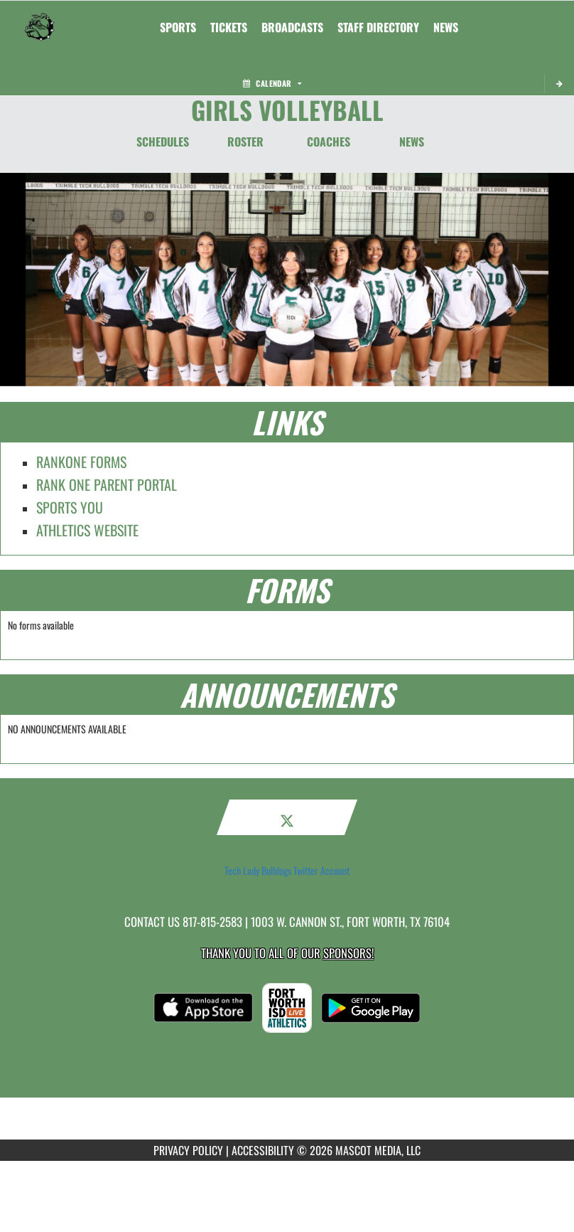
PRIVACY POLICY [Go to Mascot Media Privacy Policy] (188, 1150)
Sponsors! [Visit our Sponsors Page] (348, 953)
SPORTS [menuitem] (178, 27)
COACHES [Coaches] (328, 141)
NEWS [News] (411, 141)
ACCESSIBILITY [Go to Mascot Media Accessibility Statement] (263, 1150)
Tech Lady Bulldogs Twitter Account (287, 871)
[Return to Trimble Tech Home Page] (40, 18)
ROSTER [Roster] (245, 141)
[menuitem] (228, 27)
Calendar (272, 83)
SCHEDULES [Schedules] (162, 141)
